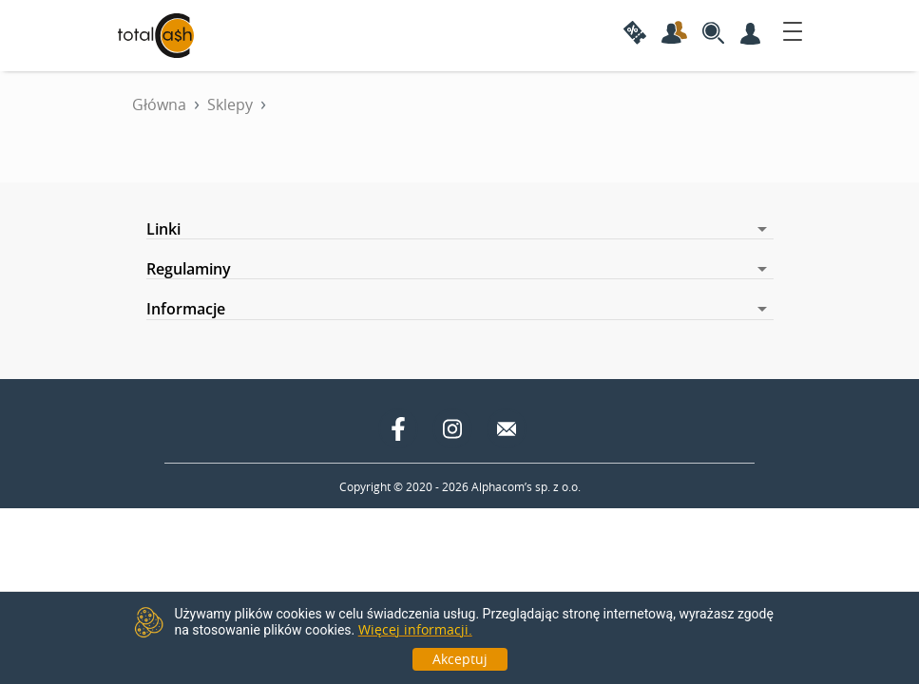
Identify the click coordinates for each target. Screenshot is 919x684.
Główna (159, 104)
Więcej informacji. (415, 629)
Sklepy (230, 104)
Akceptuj (460, 659)
